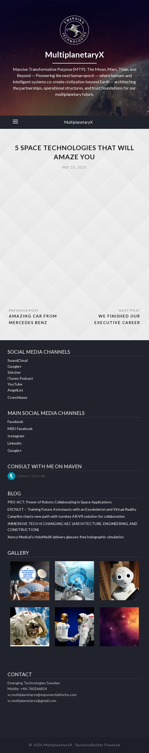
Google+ (15, 366)
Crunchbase (17, 397)
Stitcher (14, 372)
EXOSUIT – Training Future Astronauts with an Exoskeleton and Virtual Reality (72, 509)
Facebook (15, 421)
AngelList (15, 390)
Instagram (16, 436)
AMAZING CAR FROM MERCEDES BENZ (33, 319)
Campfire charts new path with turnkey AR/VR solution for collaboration (66, 516)
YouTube (15, 384)
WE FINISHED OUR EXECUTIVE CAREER (117, 319)
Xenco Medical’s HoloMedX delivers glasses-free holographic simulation (66, 537)
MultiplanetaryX (78, 122)
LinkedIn (15, 443)
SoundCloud (18, 360)
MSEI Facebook (20, 428)
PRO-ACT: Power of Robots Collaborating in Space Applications (60, 502)
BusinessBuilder (89, 745)
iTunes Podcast (20, 378)
